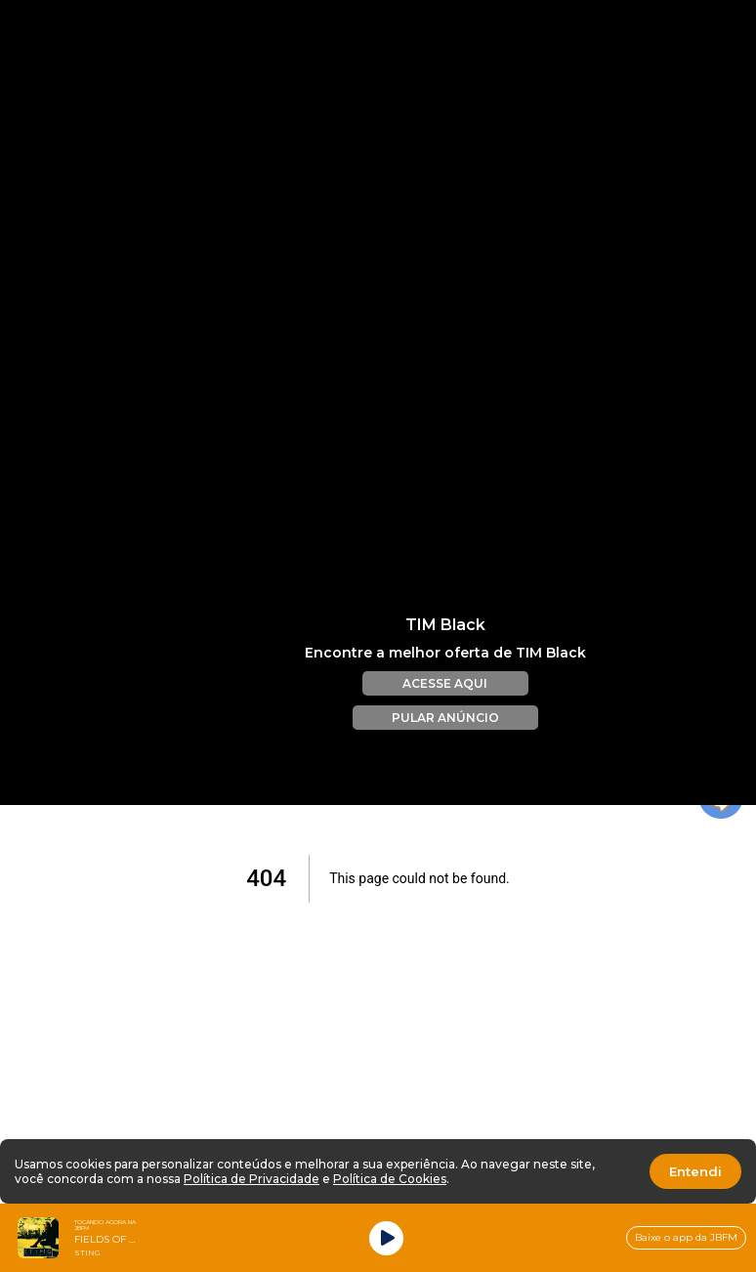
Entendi (695, 1171)
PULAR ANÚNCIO (445, 697)
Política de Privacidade (251, 1178)
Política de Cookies (389, 1178)
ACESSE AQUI (444, 663)
